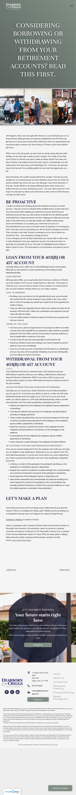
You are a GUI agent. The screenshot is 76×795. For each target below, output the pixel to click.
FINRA (15, 710)
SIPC (19, 710)
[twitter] (12, 692)
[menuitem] (63, 674)
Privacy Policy (54, 745)
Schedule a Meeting (14, 519)
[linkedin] (18, 692)
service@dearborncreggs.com (40, 692)
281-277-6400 (37, 685)
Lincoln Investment (23, 709)
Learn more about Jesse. (21, 540)
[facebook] (7, 692)
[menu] (71, 5)
